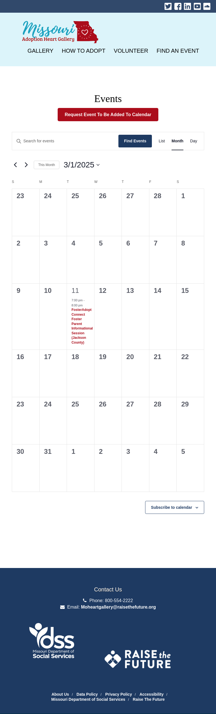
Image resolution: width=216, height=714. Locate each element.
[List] (162, 141)
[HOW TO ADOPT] (84, 51)
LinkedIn (187, 5)
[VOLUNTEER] (131, 51)
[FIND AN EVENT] (177, 51)
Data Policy (87, 694)
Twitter (168, 5)
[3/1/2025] (82, 165)
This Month (46, 165)
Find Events (135, 141)
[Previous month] (15, 165)
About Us (60, 694)
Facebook (177, 5)
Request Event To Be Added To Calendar (108, 114)
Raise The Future (149, 699)
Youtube (197, 5)
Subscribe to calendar (171, 507)
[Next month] (26, 165)
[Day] (193, 141)
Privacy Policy (118, 694)
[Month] (177, 141)
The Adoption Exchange (138, 644)
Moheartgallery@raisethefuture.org (118, 607)
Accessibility (152, 694)
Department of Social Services (51, 627)
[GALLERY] (40, 51)
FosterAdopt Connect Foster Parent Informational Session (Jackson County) (82, 326)
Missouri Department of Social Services (88, 699)
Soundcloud (206, 5)
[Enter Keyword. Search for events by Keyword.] (65, 141)
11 (75, 290)
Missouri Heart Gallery (59, 22)
